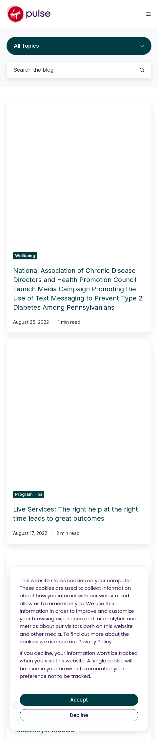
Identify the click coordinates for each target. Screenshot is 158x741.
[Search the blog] (142, 70)
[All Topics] (79, 46)
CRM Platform (113, 550)
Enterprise (113, 562)
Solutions (44, 535)
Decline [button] (79, 715)
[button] (148, 14)
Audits (44, 562)
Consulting (44, 550)
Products (113, 535)
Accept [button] (79, 699)
